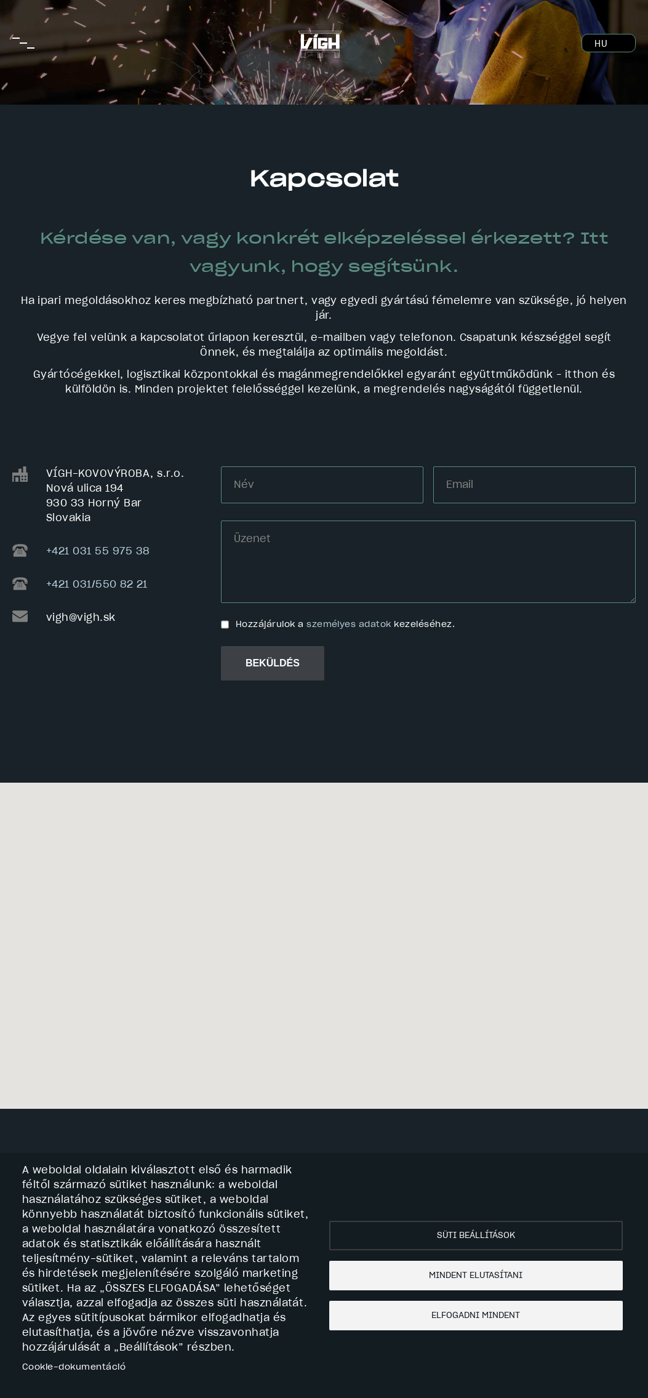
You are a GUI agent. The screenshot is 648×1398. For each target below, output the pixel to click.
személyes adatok (348, 624)
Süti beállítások (476, 1235)
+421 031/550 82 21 (97, 584)
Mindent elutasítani (475, 1275)
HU (600, 44)
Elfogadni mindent (475, 1315)
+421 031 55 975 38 (98, 551)
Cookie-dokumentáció (74, 1367)
